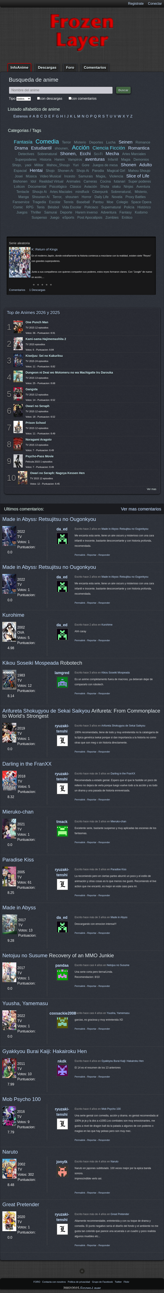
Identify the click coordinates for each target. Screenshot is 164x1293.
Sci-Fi (98, 154)
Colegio (122, 202)
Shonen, (68, 153)
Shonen (128, 164)
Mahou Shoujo (139, 171)
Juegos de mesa (105, 165)
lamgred (62, 673)
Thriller (36, 212)
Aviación (90, 186)
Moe (110, 202)
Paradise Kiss (18, 860)
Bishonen (20, 181)
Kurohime (13, 615)
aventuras (95, 159)
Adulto (145, 164)
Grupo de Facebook (102, 1282)
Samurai (50, 212)
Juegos (22, 212)
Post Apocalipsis (89, 217)
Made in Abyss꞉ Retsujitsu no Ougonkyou (49, 519)
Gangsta (32, 389)
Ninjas (128, 186)
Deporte (66, 212)
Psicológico (58, 186)
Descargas (47, 68)
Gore (86, 165)
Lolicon (19, 186)
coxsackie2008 (63, 1013)
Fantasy (125, 212)
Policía (129, 207)
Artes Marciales (134, 154)
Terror (66, 142)
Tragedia (39, 202)
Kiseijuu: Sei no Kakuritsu (44, 355)
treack (62, 822)
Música (31, 176)
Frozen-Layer (90, 1288)
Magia (126, 159)
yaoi (28, 165)
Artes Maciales (61, 192)
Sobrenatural (47, 154)
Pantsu (98, 202)
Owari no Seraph (37, 406)
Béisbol (53, 207)
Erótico (127, 217)
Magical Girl (116, 171)
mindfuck (82, 192)
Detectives (26, 154)
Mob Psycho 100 (21, 1099)
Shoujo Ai (39, 192)
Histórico (144, 207)
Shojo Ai (82, 171)
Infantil (113, 159)
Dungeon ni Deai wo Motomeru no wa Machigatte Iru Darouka (69, 372)
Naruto (10, 1152)
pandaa (62, 965)
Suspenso (39, 217)
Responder (104, 555)
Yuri (76, 165)
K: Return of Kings (45, 249)
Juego (54, 217)
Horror (86, 197)
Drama (21, 147)
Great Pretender (20, 1204)
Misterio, (141, 192)
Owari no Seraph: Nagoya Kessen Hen (57, 473)
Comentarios (95, 68)
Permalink (80, 555)
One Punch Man (37, 322)
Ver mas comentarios (141, 509)
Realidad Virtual (51, 181)
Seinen (125, 141)
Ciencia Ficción (108, 148)
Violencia (116, 176)
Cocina (105, 181)
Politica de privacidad (79, 1282)
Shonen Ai (65, 171)
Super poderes (139, 181)
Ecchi (85, 153)
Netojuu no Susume (25, 955)
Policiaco (91, 207)
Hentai (36, 170)
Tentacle (23, 192)
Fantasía (23, 142)
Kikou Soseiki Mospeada (30, 663)
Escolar (54, 202)
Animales (73, 181)
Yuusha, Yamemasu (25, 1003)
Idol (33, 181)
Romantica (138, 147)
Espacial (20, 171)
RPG (30, 207)
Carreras (90, 181)
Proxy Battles (135, 197)
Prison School (36, 422)
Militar (39, 165)
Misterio (80, 142)
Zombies (112, 217)
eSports (68, 217)
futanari (119, 181)
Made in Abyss (19, 907)
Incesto (69, 176)
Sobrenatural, (121, 192)
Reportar (91, 555)
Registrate (136, 3)
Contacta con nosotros (54, 1282)
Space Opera (141, 202)
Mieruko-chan (17, 812)
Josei (19, 176)
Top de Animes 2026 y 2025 (33, 312)
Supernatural (111, 207)
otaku (116, 186)
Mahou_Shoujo (58, 165)
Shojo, (17, 165)
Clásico (75, 186)
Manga (23, 197)
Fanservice (21, 202)
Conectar (155, 3)
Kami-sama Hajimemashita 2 (46, 339)
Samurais (85, 176)
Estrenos (21, 116)
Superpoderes (26, 159)
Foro (70, 68)
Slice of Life (137, 175)
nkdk (61, 1061)
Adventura (108, 212)
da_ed (62, 529)
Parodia (98, 171)
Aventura (143, 186)
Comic (18, 207)
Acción (80, 147)
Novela (117, 197)
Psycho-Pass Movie (40, 456)
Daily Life (102, 197)
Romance (142, 142)
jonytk (62, 1162)
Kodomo (141, 212)
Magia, (101, 176)
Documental (37, 186)
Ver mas (151, 489)
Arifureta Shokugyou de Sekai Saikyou (46, 711)
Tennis (68, 202)
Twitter (118, 1282)
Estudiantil (41, 147)
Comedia (47, 141)
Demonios (141, 159)
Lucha (111, 142)
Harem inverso (86, 212)
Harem (59, 159)
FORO (37, 1282)
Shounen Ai (41, 197)
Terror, (57, 197)
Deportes (96, 142)
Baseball (83, 202)
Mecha (112, 153)
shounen (71, 197)
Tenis (41, 207)
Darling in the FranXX (26, 764)
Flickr (126, 1282)
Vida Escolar (71, 207)
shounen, (62, 148)
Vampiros (75, 159)
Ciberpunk (100, 192)
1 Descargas (37, 290)
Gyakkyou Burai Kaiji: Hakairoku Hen (44, 1051)
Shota (104, 186)
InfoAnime (19, 68)
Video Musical (50, 176)
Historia (45, 159)
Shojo (50, 171)
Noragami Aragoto (39, 439)
